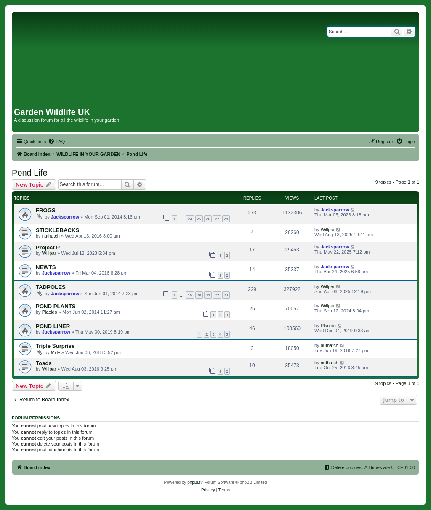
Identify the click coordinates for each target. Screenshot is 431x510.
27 (217, 219)
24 (190, 219)
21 (208, 295)
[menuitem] (56, 141)
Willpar (328, 229)
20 (199, 295)
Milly (55, 352)
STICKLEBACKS (57, 230)
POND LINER (53, 326)
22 (217, 295)
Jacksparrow (65, 216)
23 (226, 295)
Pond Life (30, 172)
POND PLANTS (56, 306)
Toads (44, 363)
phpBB (193, 482)
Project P (48, 247)
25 (199, 219)
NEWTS (46, 267)
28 (226, 219)
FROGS (46, 210)
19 (190, 295)
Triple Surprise (55, 346)
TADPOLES (51, 287)
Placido (49, 312)
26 (208, 219)
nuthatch (51, 235)
